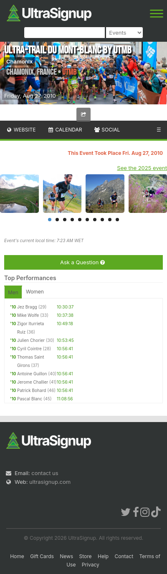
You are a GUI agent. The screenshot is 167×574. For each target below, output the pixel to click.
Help (103, 556)
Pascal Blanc (29, 398)
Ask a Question (82, 262)
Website (21, 129)
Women (35, 291)
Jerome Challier (32, 381)
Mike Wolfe (28, 315)
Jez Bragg (27, 306)
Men (13, 292)
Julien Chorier (31, 340)
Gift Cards (42, 556)
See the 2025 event (142, 167)
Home (17, 556)
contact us (44, 473)
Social (107, 129)
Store (85, 556)
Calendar (65, 129)
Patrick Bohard (31, 390)
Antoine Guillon (32, 373)
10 (117, 219)
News (66, 556)
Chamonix (19, 61)
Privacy (90, 564)
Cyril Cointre (29, 348)
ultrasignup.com (50, 481)
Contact (124, 556)
